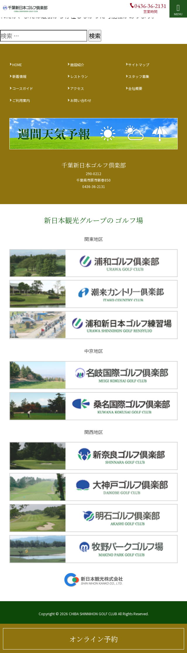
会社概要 (135, 88)
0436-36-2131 (150, 6)
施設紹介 (77, 64)
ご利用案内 (21, 100)
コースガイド (22, 88)
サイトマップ (138, 64)
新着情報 (19, 76)
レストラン (79, 76)
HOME (17, 64)
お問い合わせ (80, 100)
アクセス (77, 88)
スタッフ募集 (138, 76)
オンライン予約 (93, 639)
